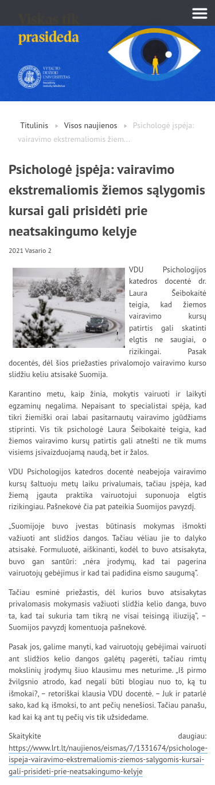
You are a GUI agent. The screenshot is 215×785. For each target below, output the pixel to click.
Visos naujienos (91, 125)
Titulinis (34, 125)
